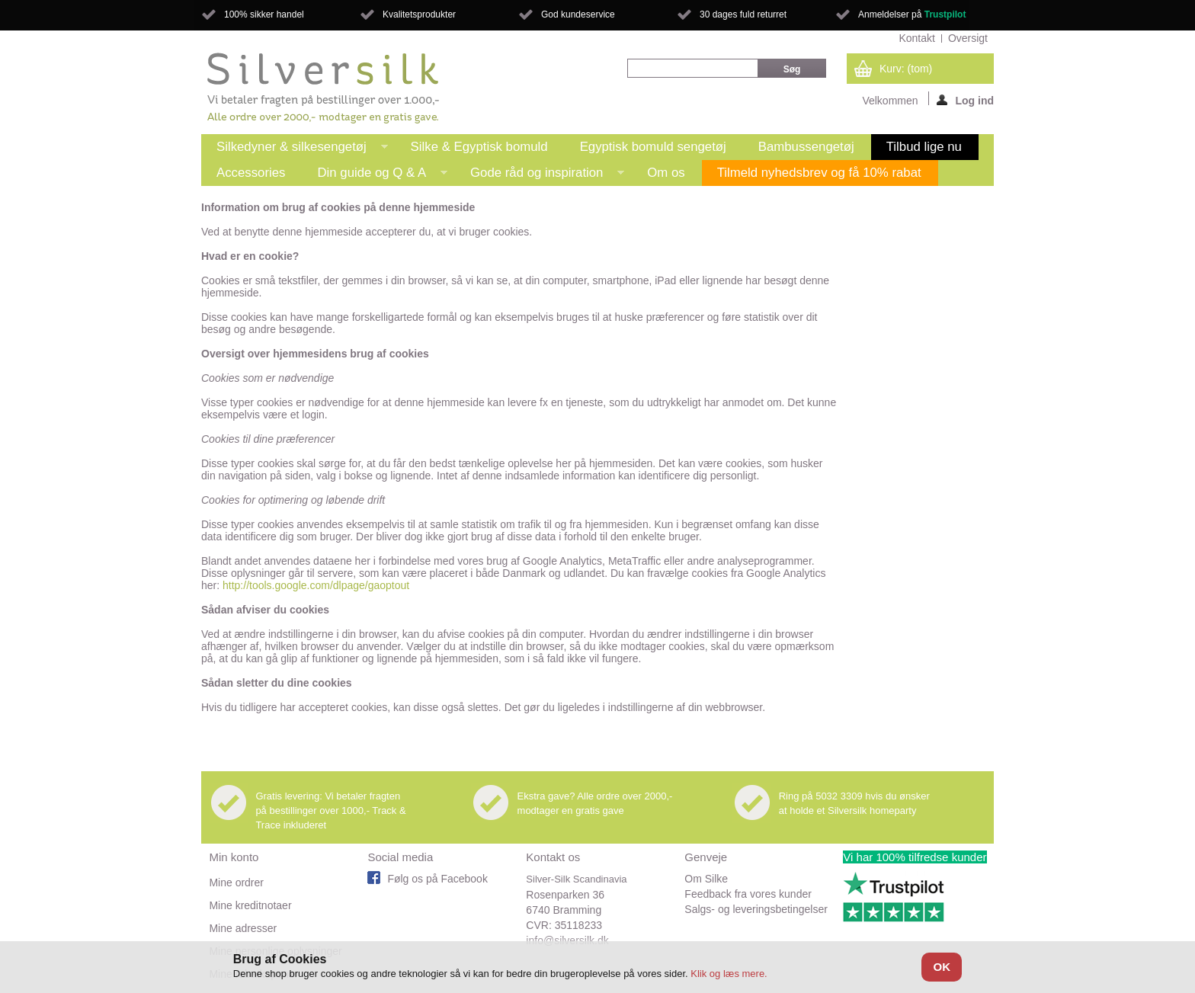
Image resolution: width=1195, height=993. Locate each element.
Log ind (965, 99)
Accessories (250, 172)
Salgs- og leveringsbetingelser (756, 909)
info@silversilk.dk (567, 940)
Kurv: (905, 68)
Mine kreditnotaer (250, 905)
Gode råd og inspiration (539, 175)
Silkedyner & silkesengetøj (294, 149)
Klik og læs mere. (728, 973)
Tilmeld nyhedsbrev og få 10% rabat (819, 172)
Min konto (233, 856)
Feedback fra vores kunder (748, 894)
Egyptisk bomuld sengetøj (653, 146)
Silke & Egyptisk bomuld (479, 146)
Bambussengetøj (806, 146)
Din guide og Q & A (374, 175)
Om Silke (706, 879)
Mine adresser (243, 928)
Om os (665, 172)
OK (941, 966)
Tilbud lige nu (924, 146)
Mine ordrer (236, 882)
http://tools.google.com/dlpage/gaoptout (316, 585)
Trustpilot (945, 14)
